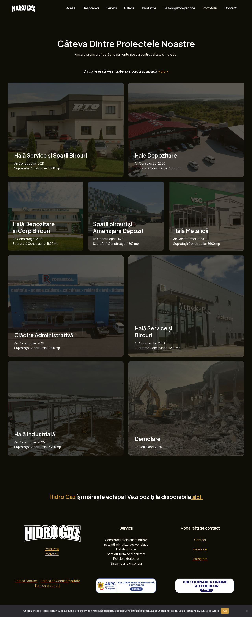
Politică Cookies (26, 581)
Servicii (118, 8)
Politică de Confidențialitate (60, 581)
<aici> (163, 71)
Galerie (134, 8)
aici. (197, 496)
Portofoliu (211, 8)
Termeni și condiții (47, 585)
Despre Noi (98, 8)
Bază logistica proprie (182, 8)
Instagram (200, 558)
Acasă (79, 8)
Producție (153, 8)
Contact (231, 8)
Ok (225, 610)
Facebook (200, 549)
